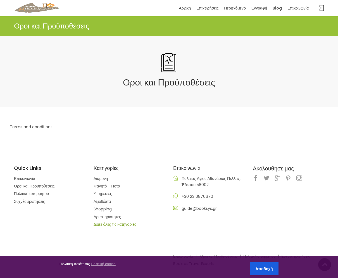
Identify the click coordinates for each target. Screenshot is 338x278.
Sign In (321, 8)
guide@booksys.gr (199, 208)
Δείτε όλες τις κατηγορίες (115, 224)
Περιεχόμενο (235, 8)
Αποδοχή (264, 269)
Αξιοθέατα (102, 201)
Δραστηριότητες (107, 217)
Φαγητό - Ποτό (107, 186)
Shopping (103, 209)
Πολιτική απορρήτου (31, 193)
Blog (277, 8)
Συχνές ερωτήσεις (29, 201)
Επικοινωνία (24, 178)
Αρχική (185, 8)
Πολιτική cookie (103, 264)
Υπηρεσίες (103, 193)
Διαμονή (101, 178)
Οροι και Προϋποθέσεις (34, 186)
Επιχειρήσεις (207, 8)
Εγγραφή (259, 8)
